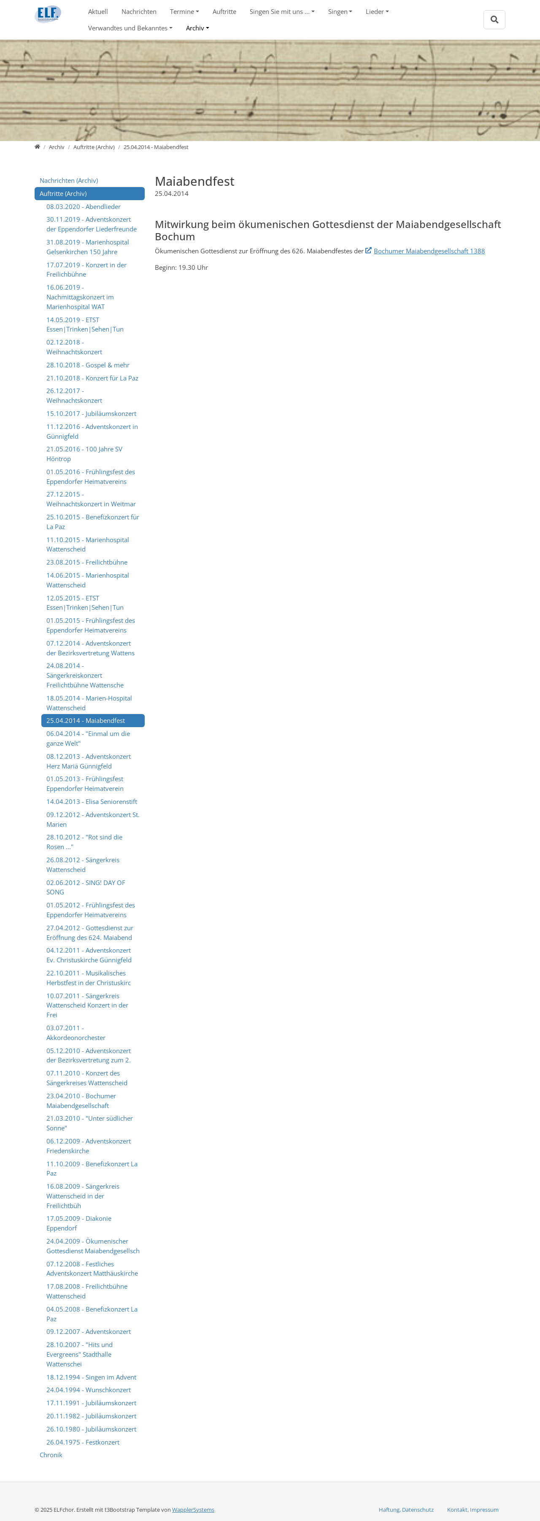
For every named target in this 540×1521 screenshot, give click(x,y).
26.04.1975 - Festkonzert (82, 1442)
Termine (182, 11)
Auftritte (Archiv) (63, 193)
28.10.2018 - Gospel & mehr (88, 365)
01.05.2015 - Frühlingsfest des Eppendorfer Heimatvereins (90, 625)
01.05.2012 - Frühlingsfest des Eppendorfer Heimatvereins (90, 910)
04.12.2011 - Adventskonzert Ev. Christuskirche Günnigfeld (89, 955)
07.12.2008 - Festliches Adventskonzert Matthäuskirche (92, 1269)
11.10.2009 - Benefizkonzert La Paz (92, 1169)
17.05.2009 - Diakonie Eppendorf (78, 1223)
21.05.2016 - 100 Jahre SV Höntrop (84, 454)
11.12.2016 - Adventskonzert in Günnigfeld (92, 431)
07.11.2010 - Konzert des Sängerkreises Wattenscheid (86, 1078)
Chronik (51, 1454)
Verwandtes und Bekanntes (127, 28)
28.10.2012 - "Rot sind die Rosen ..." (84, 842)
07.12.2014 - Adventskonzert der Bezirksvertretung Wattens (90, 648)
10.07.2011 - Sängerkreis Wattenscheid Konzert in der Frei (87, 1005)
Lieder (375, 11)
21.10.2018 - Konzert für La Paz (92, 378)
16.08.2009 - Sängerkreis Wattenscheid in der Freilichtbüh (82, 1196)
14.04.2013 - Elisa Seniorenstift (91, 801)
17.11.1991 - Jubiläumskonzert (91, 1403)
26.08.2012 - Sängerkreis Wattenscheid (82, 865)
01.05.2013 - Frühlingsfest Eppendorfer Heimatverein (85, 783)
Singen (338, 11)
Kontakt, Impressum (473, 1509)
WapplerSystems (193, 1509)
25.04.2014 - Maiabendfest (85, 720)
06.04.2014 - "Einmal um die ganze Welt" (88, 738)
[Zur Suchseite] (494, 19)
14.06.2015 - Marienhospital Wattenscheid (87, 580)
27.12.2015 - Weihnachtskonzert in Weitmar (91, 499)
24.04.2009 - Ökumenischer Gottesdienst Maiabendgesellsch (93, 1246)
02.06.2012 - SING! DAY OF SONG (85, 887)
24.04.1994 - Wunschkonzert (88, 1389)
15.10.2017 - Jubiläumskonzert (91, 413)
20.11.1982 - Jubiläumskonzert (91, 1416)
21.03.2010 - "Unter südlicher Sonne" (89, 1123)
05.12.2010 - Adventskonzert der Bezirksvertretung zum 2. (88, 1055)
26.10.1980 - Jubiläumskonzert (91, 1429)
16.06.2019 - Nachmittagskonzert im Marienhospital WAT (80, 297)
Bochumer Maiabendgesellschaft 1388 (429, 251)
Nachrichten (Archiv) (69, 180)
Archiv (195, 28)
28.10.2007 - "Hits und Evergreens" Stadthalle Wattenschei (79, 1354)
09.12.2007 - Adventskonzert (88, 1331)
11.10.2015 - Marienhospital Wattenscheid (87, 544)
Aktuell (98, 11)
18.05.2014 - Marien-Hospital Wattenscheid (89, 703)
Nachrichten (139, 11)
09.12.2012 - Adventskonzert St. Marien (93, 819)
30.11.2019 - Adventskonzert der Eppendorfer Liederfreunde (91, 224)
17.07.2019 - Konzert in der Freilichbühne (86, 270)
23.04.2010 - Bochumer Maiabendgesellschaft (81, 1101)
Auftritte (224, 11)
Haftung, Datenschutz (406, 1509)
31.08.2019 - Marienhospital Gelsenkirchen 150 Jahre (87, 247)
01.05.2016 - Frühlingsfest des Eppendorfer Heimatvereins (90, 476)
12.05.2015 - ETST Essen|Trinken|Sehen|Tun (85, 603)
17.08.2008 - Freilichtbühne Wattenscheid (86, 1291)
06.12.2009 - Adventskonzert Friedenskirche (88, 1146)
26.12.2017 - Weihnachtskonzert (74, 395)
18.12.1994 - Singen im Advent (91, 1377)
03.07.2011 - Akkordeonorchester (75, 1033)
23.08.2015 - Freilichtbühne (86, 562)
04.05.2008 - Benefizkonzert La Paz (92, 1314)
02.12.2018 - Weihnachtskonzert (74, 347)
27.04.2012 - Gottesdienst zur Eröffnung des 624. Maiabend (89, 932)
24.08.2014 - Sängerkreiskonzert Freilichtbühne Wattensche (85, 675)
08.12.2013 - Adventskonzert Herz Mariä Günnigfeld (88, 761)
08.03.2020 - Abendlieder (83, 206)
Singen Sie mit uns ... (280, 11)
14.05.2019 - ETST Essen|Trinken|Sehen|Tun (85, 324)
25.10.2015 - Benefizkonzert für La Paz (92, 522)
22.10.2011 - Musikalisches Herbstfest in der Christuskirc (88, 978)
